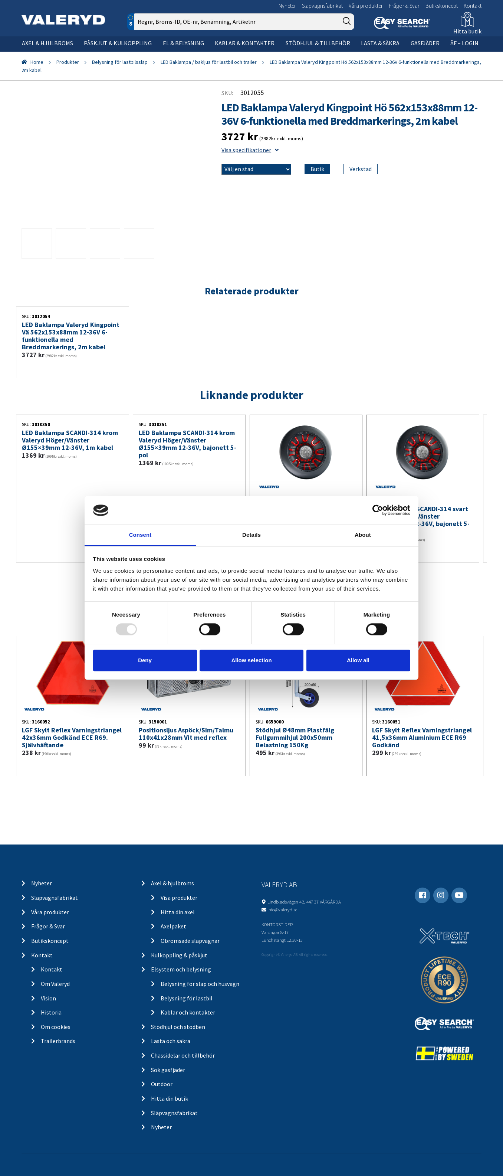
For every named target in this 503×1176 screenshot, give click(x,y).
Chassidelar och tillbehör (183, 1055)
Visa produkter (179, 897)
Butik (317, 169)
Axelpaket (173, 926)
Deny (145, 660)
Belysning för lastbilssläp (120, 62)
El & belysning (183, 43)
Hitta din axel (178, 912)
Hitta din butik (169, 1098)
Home (36, 62)
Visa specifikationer (250, 150)
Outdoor (161, 1084)
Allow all (358, 660)
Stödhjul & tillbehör (318, 43)
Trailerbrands (58, 1041)
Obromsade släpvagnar (190, 940)
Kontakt (472, 5)
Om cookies (55, 1026)
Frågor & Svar (404, 5)
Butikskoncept (441, 5)
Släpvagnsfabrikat (322, 5)
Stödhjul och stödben (178, 1026)
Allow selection (251, 660)
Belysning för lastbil (187, 998)
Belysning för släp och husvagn (200, 983)
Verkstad (360, 169)
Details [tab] (251, 535)
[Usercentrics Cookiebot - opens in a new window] (377, 510)
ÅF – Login (464, 43)
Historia (51, 1012)
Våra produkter (366, 5)
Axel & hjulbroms (47, 43)
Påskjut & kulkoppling (118, 43)
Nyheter (287, 5)
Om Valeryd (55, 983)
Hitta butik (467, 31)
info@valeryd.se (282, 909)
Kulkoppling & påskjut (179, 955)
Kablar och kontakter (188, 1012)
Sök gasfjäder (168, 1070)
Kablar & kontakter (244, 43)
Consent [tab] (140, 535)
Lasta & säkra (380, 43)
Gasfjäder (425, 43)
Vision (48, 998)
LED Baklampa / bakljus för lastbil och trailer (209, 62)
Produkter (67, 62)
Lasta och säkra (170, 1041)
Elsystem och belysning (181, 969)
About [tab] (363, 535)
